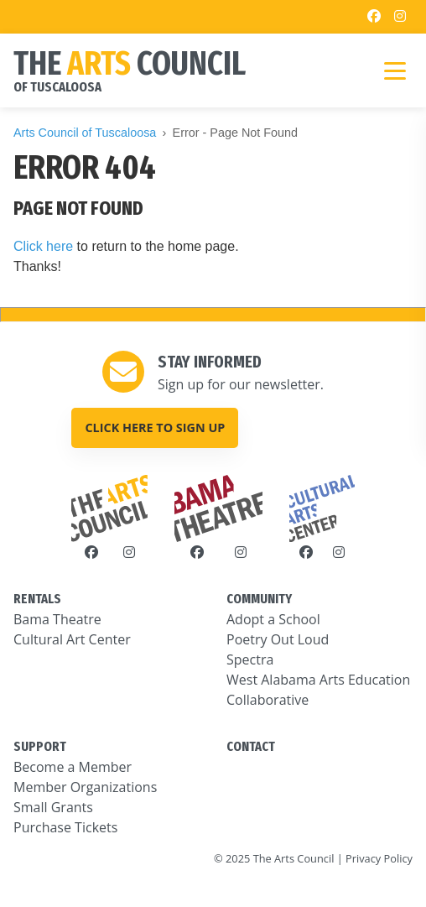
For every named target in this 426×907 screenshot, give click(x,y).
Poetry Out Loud (277, 639)
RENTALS (37, 599)
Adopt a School (273, 619)
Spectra (249, 659)
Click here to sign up (155, 427)
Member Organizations (85, 787)
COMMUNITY (259, 599)
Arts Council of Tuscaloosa (84, 132)
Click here (43, 246)
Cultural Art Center (72, 639)
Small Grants (53, 807)
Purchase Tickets (65, 827)
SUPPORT (39, 746)
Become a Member (72, 767)
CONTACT (250, 746)
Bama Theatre (57, 619)
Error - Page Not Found (236, 132)
